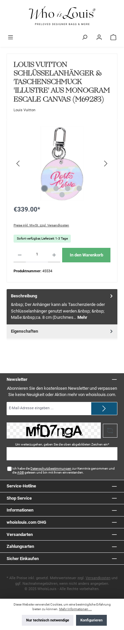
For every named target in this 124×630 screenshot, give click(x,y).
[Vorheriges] (18, 163)
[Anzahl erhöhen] (54, 255)
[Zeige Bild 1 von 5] (44, 188)
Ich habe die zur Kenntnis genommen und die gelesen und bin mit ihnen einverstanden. (63, 470)
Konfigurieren (91, 620)
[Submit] (104, 408)
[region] (62, 163)
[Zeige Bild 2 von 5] (56, 188)
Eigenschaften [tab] (62, 331)
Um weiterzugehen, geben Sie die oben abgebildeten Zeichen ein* (62, 444)
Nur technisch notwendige (47, 620)
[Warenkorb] (113, 38)
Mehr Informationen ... (75, 609)
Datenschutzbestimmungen (50, 468)
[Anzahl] (36, 255)
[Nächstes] (105, 163)
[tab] (62, 306)
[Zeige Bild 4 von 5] (79, 188)
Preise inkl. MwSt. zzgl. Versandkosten (41, 225)
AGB (20, 472)
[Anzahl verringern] (20, 255)
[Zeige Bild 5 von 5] (61, 194)
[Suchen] (84, 38)
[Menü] (10, 38)
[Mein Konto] (99, 38)
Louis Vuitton (24, 110)
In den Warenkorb (86, 254)
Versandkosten (98, 578)
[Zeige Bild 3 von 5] (67, 188)
